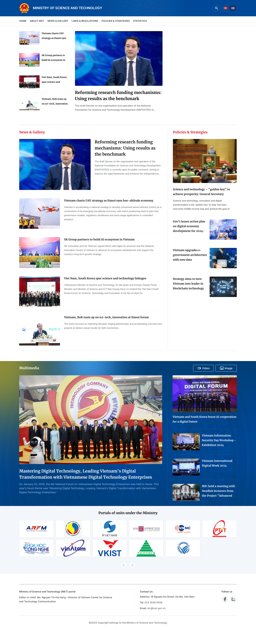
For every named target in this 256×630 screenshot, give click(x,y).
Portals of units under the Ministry (127, 513)
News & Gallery (58, 21)
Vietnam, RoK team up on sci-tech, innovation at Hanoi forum (55, 102)
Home (22, 21)
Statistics (140, 21)
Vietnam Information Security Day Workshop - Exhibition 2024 (219, 440)
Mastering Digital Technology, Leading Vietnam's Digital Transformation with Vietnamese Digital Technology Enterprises (85, 474)
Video (203, 368)
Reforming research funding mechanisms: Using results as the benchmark (118, 95)
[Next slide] (132, 565)
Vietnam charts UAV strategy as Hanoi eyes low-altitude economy (54, 36)
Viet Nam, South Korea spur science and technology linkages (54, 80)
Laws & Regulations (85, 21)
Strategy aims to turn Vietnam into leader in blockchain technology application (188, 284)
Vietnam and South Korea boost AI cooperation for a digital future (204, 419)
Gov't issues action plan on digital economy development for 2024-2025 (189, 226)
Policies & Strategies (115, 21)
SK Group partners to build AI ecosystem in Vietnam (53, 58)
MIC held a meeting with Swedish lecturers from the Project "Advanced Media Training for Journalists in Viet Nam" (218, 491)
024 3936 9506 (153, 602)
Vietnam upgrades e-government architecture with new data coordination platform (190, 255)
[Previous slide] (123, 565)
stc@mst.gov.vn (156, 608)
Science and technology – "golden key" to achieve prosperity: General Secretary (201, 192)
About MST (37, 21)
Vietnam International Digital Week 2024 (217, 463)
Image (226, 368)
